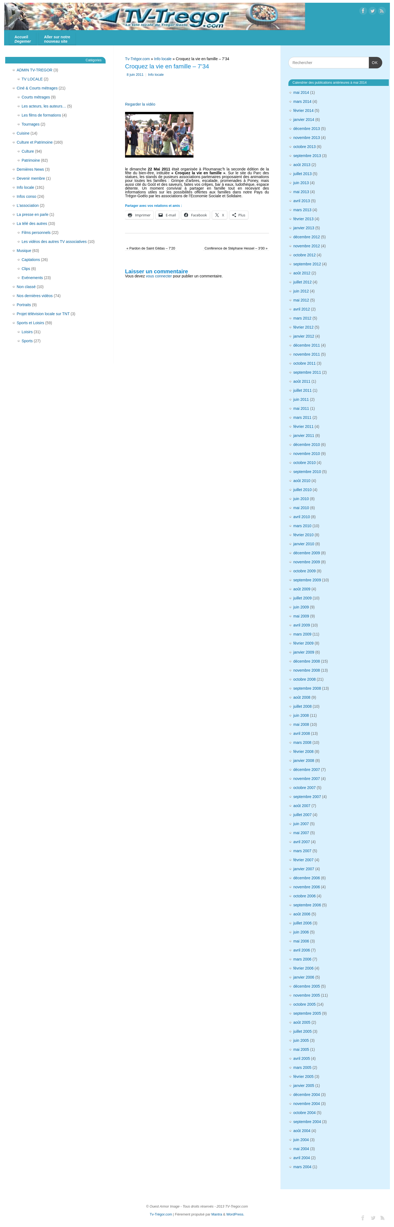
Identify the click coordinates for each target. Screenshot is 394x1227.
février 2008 (303, 751)
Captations (31, 259)
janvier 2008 (303, 760)
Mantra (217, 1214)
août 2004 (301, 1131)
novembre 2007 (306, 778)
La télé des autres (32, 223)
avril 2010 (301, 517)
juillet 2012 (302, 282)
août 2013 (301, 165)
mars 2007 (302, 851)
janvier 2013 (303, 228)
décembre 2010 (306, 444)
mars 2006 (302, 959)
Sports (27, 341)
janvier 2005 (303, 1085)
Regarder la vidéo (140, 104)
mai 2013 (301, 192)
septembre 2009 (307, 580)
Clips (26, 268)
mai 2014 (301, 92)
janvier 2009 (303, 652)
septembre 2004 (307, 1121)
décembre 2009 (306, 553)
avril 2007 (301, 842)
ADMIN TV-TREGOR (34, 70)
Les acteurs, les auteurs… (44, 106)
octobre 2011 (304, 363)
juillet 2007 (302, 815)
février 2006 (303, 968)
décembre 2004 (306, 1094)
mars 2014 (302, 101)
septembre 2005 (307, 1013)
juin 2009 (301, 607)
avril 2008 (301, 733)
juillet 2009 (302, 598)
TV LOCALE (32, 79)
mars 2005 (302, 1067)
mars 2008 (302, 742)
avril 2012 (301, 309)
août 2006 (301, 914)
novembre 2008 (306, 670)
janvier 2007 (303, 869)
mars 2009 (302, 634)
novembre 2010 (306, 453)
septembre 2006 (307, 905)
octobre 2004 (304, 1112)
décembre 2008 (306, 661)
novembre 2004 (306, 1103)
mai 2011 (301, 408)
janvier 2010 (303, 544)
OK (373, 62)
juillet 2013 (302, 174)
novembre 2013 (306, 137)
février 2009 (303, 643)
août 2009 (301, 589)
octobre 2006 (304, 896)
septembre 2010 (307, 471)
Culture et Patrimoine (35, 142)
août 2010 (301, 480)
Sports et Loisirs (30, 323)
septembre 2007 (307, 796)
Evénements (32, 277)
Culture (28, 151)
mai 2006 (301, 941)
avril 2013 (301, 201)
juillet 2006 (302, 923)
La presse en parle (32, 214)
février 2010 (303, 535)
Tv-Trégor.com (137, 59)
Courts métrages (36, 97)
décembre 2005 (306, 986)
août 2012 (301, 273)
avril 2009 (301, 625)
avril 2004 (301, 1158)
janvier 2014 (303, 119)
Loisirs (27, 332)
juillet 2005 (302, 1031)
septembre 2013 (307, 155)
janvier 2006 (303, 977)
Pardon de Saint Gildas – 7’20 (150, 248)
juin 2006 (301, 932)
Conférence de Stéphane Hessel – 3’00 (235, 248)
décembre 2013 (306, 128)
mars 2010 (302, 526)
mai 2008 (301, 724)
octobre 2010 (304, 462)
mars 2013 (302, 210)
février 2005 (303, 1076)
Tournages (30, 124)
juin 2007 (301, 824)
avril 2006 (301, 950)
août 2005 (301, 1022)
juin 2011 (301, 399)
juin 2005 (301, 1040)
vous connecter (159, 276)
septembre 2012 (307, 264)
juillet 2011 (302, 390)
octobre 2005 (304, 1004)
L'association (28, 205)
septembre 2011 (307, 372)
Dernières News (30, 169)
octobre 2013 (304, 146)
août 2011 (301, 381)
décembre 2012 (306, 237)
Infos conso (26, 196)
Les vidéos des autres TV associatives (54, 241)
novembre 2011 (306, 354)
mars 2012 (302, 318)
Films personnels (36, 232)
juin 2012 (301, 291)
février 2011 (303, 426)
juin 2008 (301, 715)
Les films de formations (41, 115)
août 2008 (301, 697)
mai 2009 (301, 616)
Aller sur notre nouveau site (57, 39)
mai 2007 (301, 833)
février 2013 (303, 219)
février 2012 (303, 327)
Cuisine (23, 133)
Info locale (163, 59)
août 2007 (301, 806)
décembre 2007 (306, 769)
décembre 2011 (306, 345)
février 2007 (303, 860)
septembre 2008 (307, 688)
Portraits (24, 305)
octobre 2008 (304, 679)
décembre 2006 (306, 878)
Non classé (26, 287)
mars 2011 (302, 417)
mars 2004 (302, 1167)
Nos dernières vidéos (35, 296)
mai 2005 (301, 1049)
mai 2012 (301, 300)
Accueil (23, 39)
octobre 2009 (304, 571)
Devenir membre (31, 178)
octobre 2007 (304, 787)
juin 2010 (301, 499)
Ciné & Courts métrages (37, 88)
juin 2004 (301, 1140)
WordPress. (235, 1214)
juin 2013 (301, 183)
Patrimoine (31, 160)
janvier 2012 (303, 336)
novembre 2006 (306, 887)
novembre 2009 (306, 562)
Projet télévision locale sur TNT (43, 314)
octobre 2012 (304, 255)
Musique (24, 250)
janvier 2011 (303, 435)
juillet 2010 (302, 490)
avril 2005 (301, 1058)
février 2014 (303, 110)
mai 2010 (301, 508)
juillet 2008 (302, 706)
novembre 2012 (306, 246)
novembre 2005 (306, 995)
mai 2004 (301, 1149)
